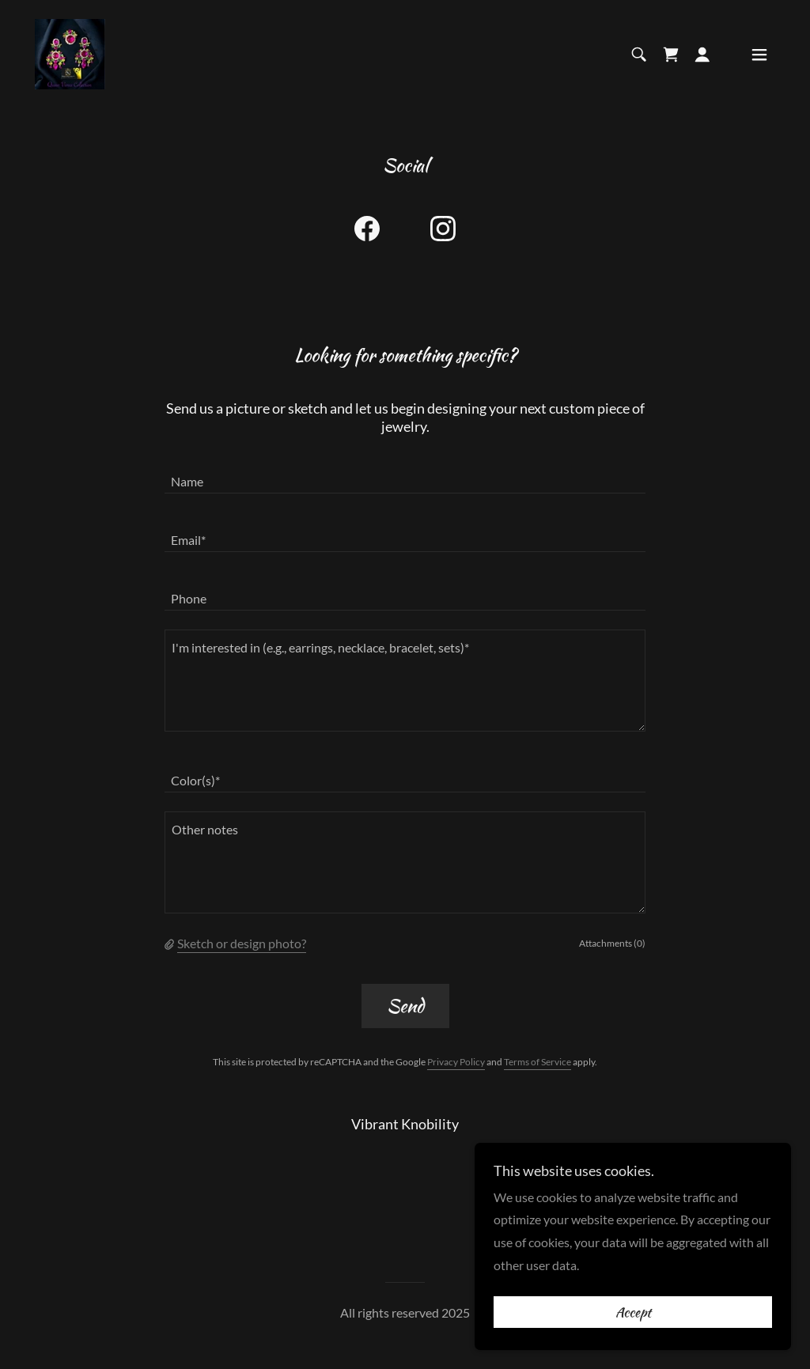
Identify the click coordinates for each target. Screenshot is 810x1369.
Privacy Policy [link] (456, 1062)
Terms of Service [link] (537, 1062)
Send (405, 1006)
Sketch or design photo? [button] (241, 943)
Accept (633, 1312)
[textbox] (405, 474)
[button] (702, 54)
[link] (70, 52)
